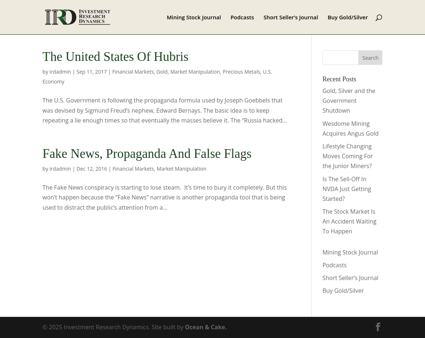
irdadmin (60, 71)
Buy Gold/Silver (348, 18)
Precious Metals (241, 71)
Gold (162, 71)
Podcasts (242, 18)
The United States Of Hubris (115, 57)
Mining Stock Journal (194, 18)
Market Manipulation (195, 71)
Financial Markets (133, 71)
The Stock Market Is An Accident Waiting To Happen (350, 221)
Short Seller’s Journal (291, 18)
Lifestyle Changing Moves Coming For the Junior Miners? (348, 156)
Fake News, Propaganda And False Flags (147, 154)
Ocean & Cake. (206, 327)
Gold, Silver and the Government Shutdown (349, 100)
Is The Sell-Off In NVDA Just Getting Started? (347, 189)
